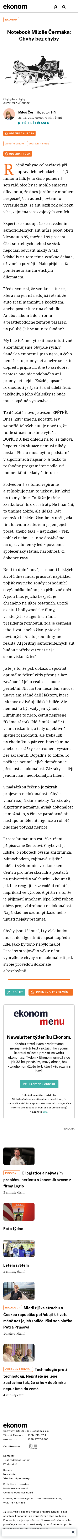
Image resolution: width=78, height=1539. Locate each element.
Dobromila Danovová (48, 1498)
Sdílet (17, 992)
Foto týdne (13, 1229)
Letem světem (16, 1265)
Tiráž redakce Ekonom (16, 1460)
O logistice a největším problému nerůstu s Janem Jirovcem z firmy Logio (37, 1179)
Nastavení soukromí (15, 1488)
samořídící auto (14, 143)
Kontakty (8, 1455)
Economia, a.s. (40, 1430)
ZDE (45, 1111)
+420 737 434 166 (14, 1502)
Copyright (9, 1430)
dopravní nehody (38, 143)
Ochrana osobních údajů (18, 1492)
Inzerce (7, 1498)
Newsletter (10, 1474)
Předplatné (10, 1464)
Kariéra (7, 1470)
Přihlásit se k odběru (39, 1084)
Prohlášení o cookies (16, 1484)
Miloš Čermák (21, 103)
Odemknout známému (53, 992)
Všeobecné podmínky (16, 1478)
